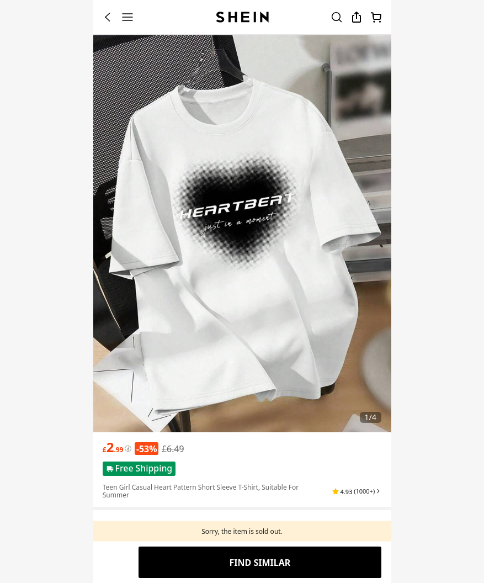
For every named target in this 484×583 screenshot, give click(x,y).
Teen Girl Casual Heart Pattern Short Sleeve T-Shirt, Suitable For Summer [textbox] (201, 491)
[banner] (242, 233)
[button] (356, 491)
